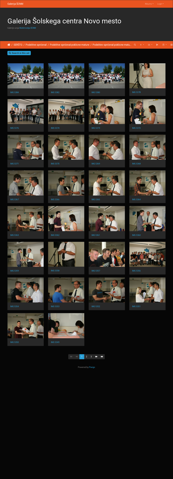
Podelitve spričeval (36, 44)
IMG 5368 (97, 201)
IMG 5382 (56, 93)
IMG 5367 (14, 237)
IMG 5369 (56, 201)
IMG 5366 (56, 237)
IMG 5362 (97, 273)
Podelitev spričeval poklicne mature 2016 (112, 44)
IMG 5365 (97, 237)
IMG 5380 (97, 93)
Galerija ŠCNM (15, 3)
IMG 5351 (14, 418)
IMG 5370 (14, 201)
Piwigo (92, 443)
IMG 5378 (14, 129)
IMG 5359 (97, 309)
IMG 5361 (14, 309)
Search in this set (19, 53)
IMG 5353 (56, 382)
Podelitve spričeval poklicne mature (69, 44)
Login (159, 4)
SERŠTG (18, 44)
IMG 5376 (56, 129)
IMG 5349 (97, 418)
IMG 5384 (14, 93)
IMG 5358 (14, 345)
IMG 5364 (14, 273)
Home (8, 45)
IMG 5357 (56, 346)
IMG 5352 (97, 382)
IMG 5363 (56, 273)
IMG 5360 (56, 309)
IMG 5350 (56, 418)
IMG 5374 (97, 129)
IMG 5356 (97, 346)
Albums (148, 4)
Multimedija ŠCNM (28, 28)
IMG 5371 (97, 165)
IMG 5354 (14, 382)
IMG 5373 (14, 165)
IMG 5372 (56, 165)
